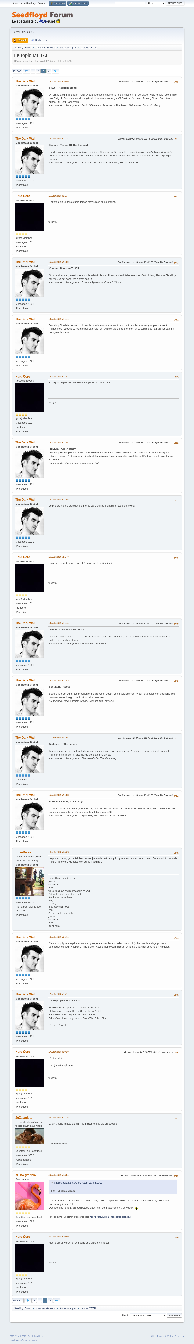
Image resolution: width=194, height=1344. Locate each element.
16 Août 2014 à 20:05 (58, 852)
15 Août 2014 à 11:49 (58, 623)
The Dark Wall (25, 81)
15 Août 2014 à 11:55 (58, 738)
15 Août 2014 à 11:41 (58, 319)
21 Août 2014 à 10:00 (58, 1236)
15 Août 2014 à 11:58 (58, 795)
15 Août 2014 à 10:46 (58, 81)
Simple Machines (35, 1336)
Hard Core (22, 195)
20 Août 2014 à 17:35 (58, 1117)
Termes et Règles (165, 1336)
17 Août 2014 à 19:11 (58, 994)
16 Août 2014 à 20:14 (58, 937)
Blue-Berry (23, 852)
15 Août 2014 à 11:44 (58, 442)
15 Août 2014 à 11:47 (58, 557)
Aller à (125, 1315)
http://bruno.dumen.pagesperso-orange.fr (110, 1217)
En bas (17, 71)
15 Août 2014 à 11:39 (58, 262)
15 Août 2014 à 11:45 (58, 499)
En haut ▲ (179, 1336)
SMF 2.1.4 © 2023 (18, 1336)
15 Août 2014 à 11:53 (58, 680)
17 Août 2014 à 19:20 (58, 1052)
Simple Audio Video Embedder (23, 1340)
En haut (18, 1300)
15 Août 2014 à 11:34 (58, 139)
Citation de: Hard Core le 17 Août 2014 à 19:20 (78, 1183)
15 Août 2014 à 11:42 (58, 376)
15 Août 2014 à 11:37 (58, 196)
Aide (153, 1336)
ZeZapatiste (23, 1117)
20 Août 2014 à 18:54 (58, 1175)
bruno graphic (25, 1175)
